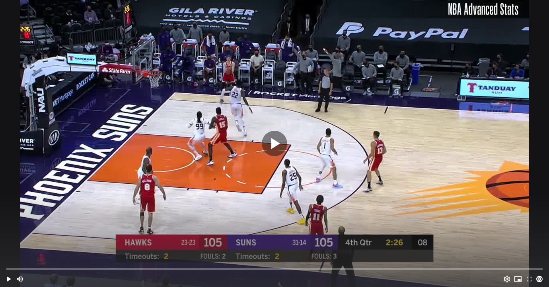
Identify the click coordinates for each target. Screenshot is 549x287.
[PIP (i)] (518, 279)
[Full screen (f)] (529, 279)
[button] (9, 279)
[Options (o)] (507, 279)
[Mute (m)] (20, 279)
